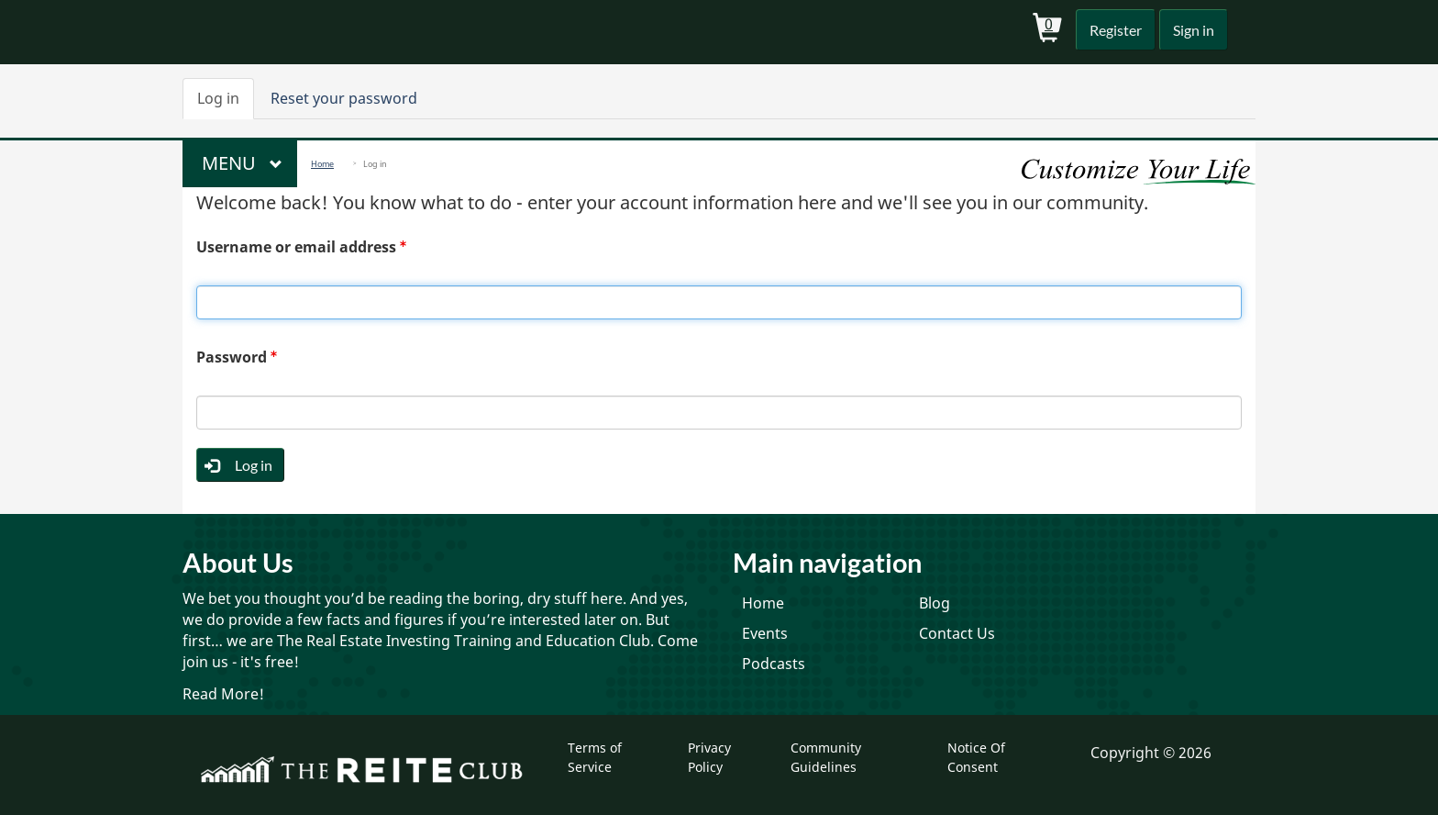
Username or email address (296, 247)
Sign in (1191, 30)
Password (231, 357)
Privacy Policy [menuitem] (709, 757)
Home (322, 164)
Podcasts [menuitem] (773, 663)
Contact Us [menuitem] (957, 633)
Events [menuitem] (765, 633)
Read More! (223, 694)
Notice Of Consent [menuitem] (976, 757)
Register (1111, 30)
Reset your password (344, 98)
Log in (225, 103)
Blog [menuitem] (934, 603)
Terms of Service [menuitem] (595, 757)
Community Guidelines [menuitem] (826, 757)
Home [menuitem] (763, 603)
